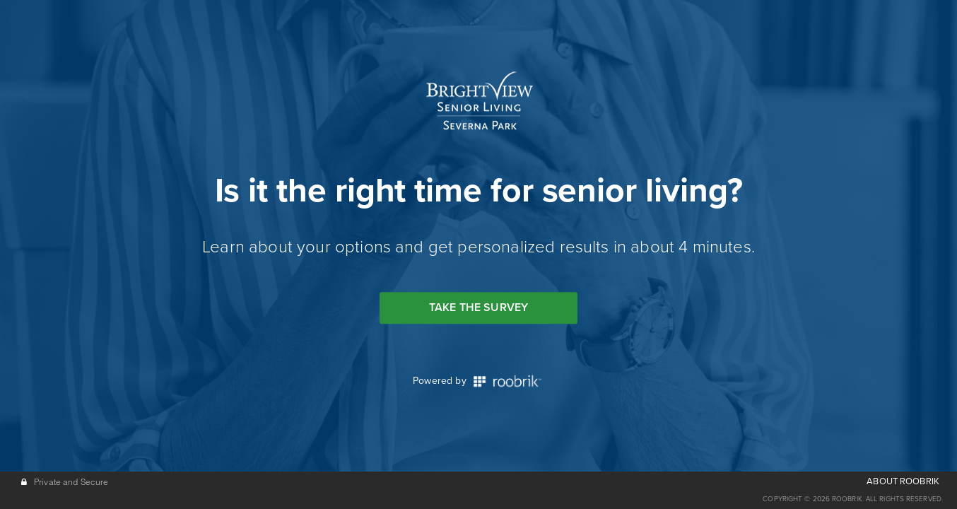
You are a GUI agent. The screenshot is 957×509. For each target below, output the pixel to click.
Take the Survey (478, 307)
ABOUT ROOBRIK (903, 481)
